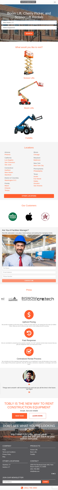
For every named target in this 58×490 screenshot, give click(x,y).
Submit (45, 481)
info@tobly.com (12, 436)
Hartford (7, 170)
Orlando (7, 188)
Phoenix (7, 154)
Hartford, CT (6, 467)
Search (29, 33)
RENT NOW (19, 416)
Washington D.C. (11, 180)
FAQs (4, 449)
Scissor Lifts (29, 78)
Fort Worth (37, 179)
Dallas (36, 181)
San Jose (8, 165)
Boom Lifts (29, 108)
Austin (36, 176)
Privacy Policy (7, 454)
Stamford (8, 175)
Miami (7, 186)
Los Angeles (9, 160)
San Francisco (10, 162)
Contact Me (29, 280)
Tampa (7, 190)
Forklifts (29, 138)
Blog (4, 456)
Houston (37, 183)
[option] (29, 216)
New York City (39, 165)
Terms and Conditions (9, 452)
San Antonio (38, 186)
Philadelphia (38, 171)
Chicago (36, 154)
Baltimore (37, 160)
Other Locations (29, 196)
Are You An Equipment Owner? (28, 2)
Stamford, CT (6, 464)
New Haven (9, 172)
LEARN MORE (37, 416)
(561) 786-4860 (34, 469)
